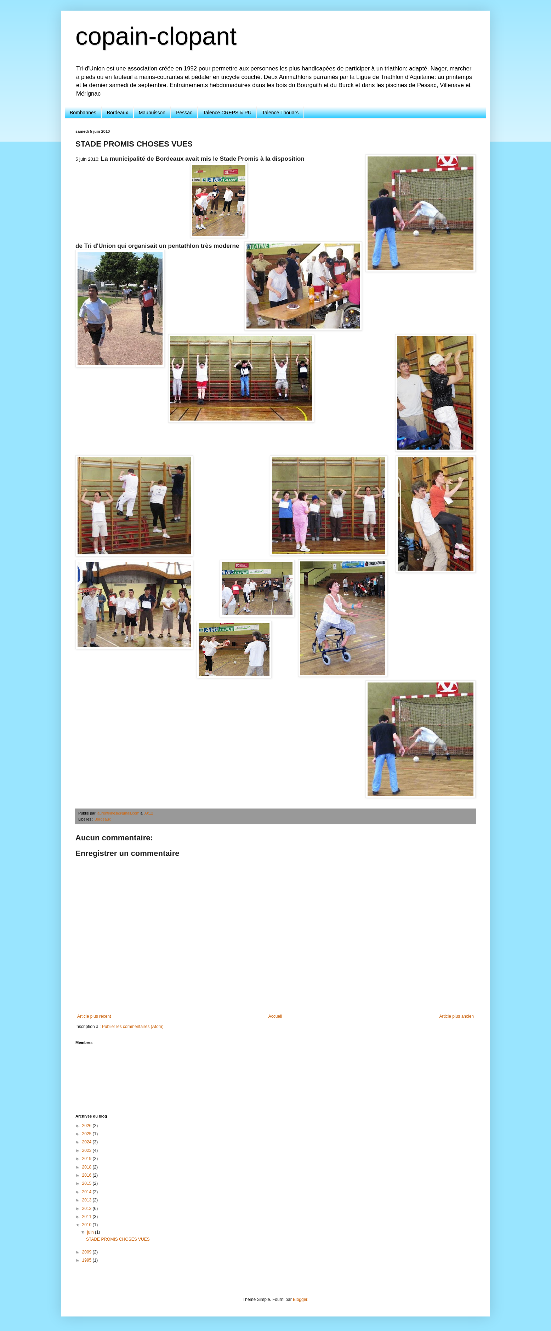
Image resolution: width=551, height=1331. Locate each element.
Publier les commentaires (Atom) (133, 1026)
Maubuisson (152, 112)
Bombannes (83, 112)
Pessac (184, 112)
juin (91, 1232)
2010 (87, 1224)
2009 (87, 1252)
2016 (87, 1175)
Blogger (300, 1299)
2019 (87, 1158)
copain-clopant (156, 36)
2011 (87, 1216)
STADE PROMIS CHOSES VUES (118, 1239)
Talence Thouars (280, 112)
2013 (87, 1200)
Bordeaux (117, 112)
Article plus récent (94, 1016)
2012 (87, 1208)
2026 (87, 1125)
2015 (87, 1183)
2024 (87, 1141)
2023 (87, 1150)
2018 (87, 1167)
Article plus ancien (456, 1016)
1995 (87, 1260)
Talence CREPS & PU (227, 112)
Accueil (275, 1016)
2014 (87, 1191)
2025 (87, 1133)
